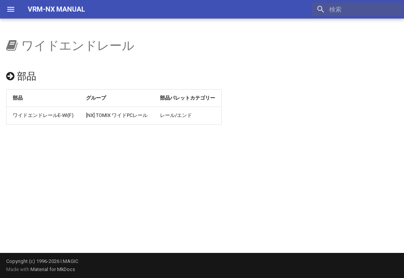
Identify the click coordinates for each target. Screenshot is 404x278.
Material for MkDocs (52, 269)
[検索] (357, 9)
